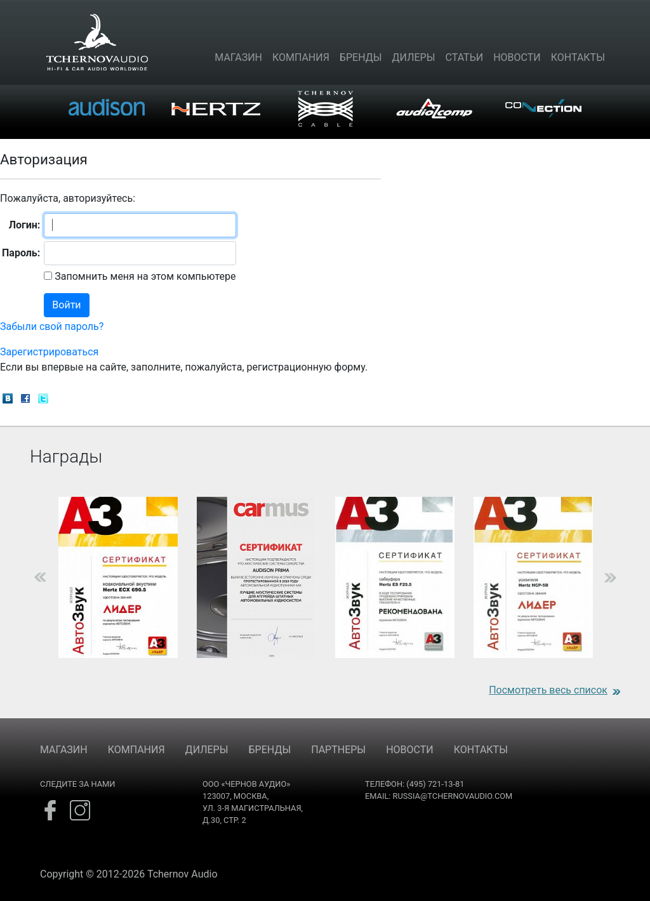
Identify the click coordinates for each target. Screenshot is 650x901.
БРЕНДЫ (270, 750)
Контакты (578, 57)
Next (629, 577)
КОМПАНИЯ (136, 750)
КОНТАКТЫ (481, 750)
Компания (300, 57)
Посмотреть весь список (548, 690)
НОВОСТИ (410, 750)
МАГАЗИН (64, 750)
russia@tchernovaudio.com (453, 796)
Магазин (238, 57)
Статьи (465, 57)
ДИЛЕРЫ (207, 750)
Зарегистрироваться (49, 352)
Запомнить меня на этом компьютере (143, 276)
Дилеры (413, 57)
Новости (517, 57)
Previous (20, 577)
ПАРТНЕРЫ (338, 750)
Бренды (361, 57)
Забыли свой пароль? (51, 326)
